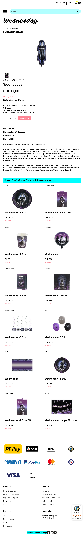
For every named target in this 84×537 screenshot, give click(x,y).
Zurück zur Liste (12, 28)
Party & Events (9, 491)
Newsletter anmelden (51, 497)
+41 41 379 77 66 (48, 518)
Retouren (46, 491)
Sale (5, 504)
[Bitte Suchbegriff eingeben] (42, 11)
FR (63, 2)
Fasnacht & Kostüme (12, 494)
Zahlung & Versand (50, 494)
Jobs (5, 515)
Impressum (8, 526)
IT (64, 2)
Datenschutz (47, 501)
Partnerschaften (10, 519)
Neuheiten (7, 501)
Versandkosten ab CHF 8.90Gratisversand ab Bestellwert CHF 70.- (19, 111)
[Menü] (80, 506)
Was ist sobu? (48, 504)
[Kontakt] (56, 2)
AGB (5, 522)
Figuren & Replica (10, 497)
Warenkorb (24, 118)
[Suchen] (78, 11)
